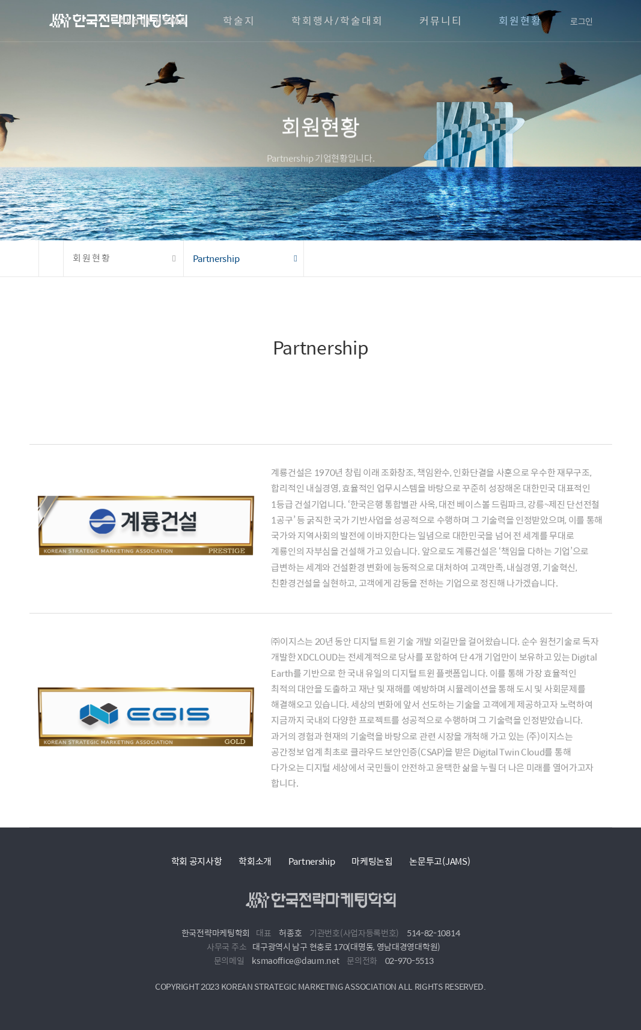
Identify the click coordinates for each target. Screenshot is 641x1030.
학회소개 (255, 861)
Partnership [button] (216, 258)
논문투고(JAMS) (439, 861)
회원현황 (520, 21)
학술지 (239, 21)
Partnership (311, 861)
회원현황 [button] (92, 258)
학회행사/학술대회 (337, 21)
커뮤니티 (441, 21)
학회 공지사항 (196, 861)
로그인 (581, 21)
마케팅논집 (372, 861)
